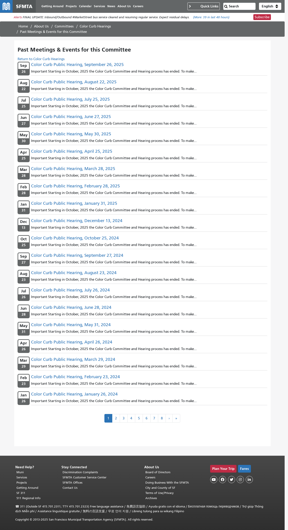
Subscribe (262, 17)
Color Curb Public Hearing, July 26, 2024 (70, 290)
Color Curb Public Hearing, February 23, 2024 (75, 376)
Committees (64, 26)
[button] (270, 6)
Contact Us (70, 488)
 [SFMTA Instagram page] (240, 479)
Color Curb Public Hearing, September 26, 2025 (77, 64)
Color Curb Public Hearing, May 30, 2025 (71, 133)
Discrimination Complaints (80, 472)
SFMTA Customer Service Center (84, 477)
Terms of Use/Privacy (159, 493)
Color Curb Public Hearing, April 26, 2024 (71, 342)
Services (21, 477)
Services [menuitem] (99, 6)
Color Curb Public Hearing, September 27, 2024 (77, 255)
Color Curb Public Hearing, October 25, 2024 (75, 238)
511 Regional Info (28, 498)
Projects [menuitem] (71, 6)
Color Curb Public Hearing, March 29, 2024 (73, 359)
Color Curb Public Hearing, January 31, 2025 (74, 203)
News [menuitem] (111, 6)
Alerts (18, 17)
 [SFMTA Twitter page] (231, 479)
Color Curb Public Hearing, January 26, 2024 (74, 394)
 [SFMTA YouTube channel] (214, 479)
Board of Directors (157, 472)
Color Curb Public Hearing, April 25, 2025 (71, 151)
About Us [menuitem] (124, 6)
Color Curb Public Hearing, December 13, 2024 (76, 220)
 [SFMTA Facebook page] (222, 479)
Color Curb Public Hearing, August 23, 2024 (74, 272)
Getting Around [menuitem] (52, 6)
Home (23, 26)
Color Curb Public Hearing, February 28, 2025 (75, 186)
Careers (150, 477)
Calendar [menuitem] (85, 6)
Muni (20, 472)
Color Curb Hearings (95, 26)
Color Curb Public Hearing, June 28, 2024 (71, 307)
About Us (41, 26)
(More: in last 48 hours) (211, 17)
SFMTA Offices (72, 483)
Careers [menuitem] (138, 6)
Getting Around (27, 488)
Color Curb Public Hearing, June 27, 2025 (71, 116)
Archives (151, 498)
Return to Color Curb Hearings (41, 59)
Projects (21, 483)
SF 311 (20, 493)
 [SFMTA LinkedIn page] (249, 479)
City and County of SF (160, 488)
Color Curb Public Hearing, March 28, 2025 (73, 168)
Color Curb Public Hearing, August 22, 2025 (74, 81)
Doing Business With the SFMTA (167, 483)
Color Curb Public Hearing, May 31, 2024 (71, 324)
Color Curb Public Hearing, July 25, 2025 (70, 99)
